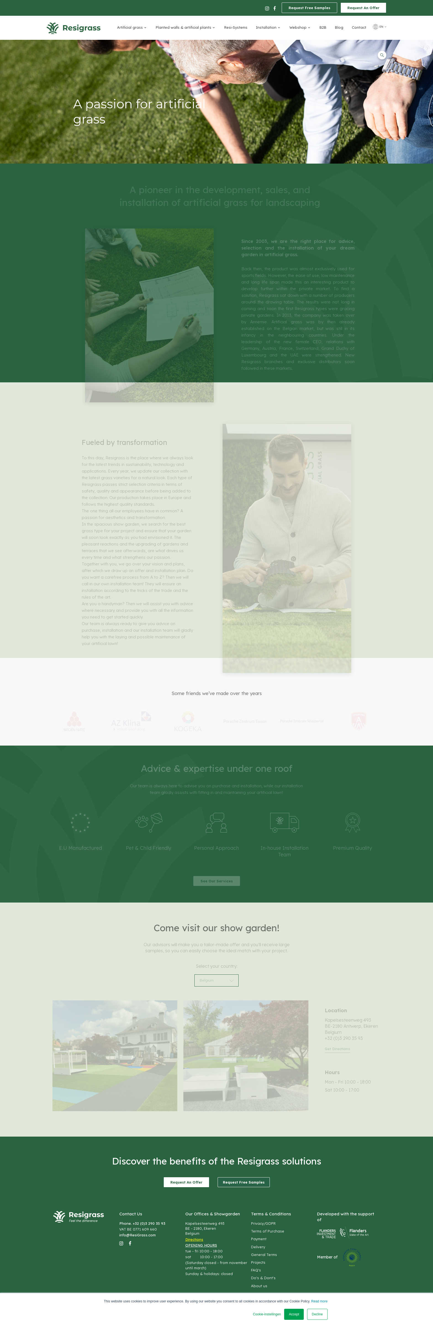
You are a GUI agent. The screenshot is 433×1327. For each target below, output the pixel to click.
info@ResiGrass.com (137, 1235)
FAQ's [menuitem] (256, 1270)
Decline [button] (317, 1314)
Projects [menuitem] (258, 1262)
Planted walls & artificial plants (183, 27)
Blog (339, 27)
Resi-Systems (235, 27)
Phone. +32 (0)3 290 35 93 (142, 1223)
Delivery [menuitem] (258, 1247)
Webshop (298, 27)
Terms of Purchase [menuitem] (267, 1231)
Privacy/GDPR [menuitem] (263, 1223)
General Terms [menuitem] (264, 1254)
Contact (359, 27)
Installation (266, 27)
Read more (319, 1301)
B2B (323, 27)
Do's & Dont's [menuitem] (263, 1278)
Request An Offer (363, 8)
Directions (194, 1239)
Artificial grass (130, 27)
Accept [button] (294, 1314)
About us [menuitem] (259, 1286)
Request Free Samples (309, 8)
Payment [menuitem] (258, 1239)
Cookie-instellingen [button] (267, 1314)
